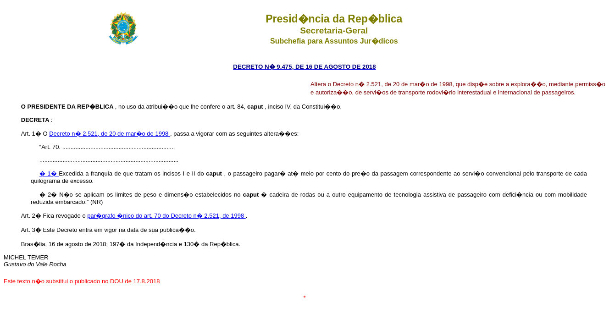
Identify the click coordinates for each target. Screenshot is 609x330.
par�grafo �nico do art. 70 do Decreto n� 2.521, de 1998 (166, 215)
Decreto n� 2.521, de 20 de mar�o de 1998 (109, 133)
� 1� (49, 173)
